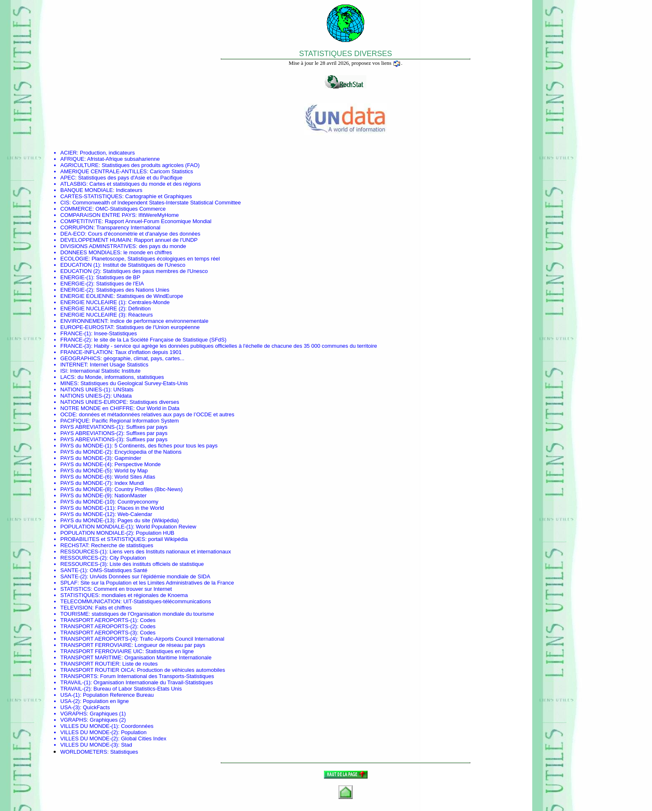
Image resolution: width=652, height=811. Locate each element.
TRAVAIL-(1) (75, 682)
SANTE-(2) (73, 576)
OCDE (68, 414)
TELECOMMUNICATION (90, 601)
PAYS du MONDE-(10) (87, 502)
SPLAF (68, 583)
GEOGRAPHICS (80, 358)
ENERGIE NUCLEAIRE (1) (92, 302)
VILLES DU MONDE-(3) (89, 745)
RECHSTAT (74, 545)
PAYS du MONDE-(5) (85, 470)
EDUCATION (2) (80, 271)
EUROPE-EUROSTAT (86, 327)
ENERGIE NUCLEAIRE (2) (92, 308)
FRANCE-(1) (75, 333)
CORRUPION (76, 227)
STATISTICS (75, 589)
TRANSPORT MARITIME (90, 657)
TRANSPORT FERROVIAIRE (95, 645)
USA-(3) (70, 707)
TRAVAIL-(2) (75, 689)
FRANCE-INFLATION (86, 352)
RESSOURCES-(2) (83, 558)
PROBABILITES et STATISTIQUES (102, 539)
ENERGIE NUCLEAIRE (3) (92, 315)
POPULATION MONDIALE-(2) (96, 533)
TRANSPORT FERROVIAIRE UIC (101, 651)
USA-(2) (70, 701)
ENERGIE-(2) (76, 283)
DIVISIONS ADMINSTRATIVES (98, 246)
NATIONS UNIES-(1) (85, 389)
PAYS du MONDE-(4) (85, 464)
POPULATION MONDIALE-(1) (96, 526)
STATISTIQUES (79, 595)
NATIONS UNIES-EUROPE (93, 402)
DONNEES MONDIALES (90, 252)
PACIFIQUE (74, 421)
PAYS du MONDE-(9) (85, 495)
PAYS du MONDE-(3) (85, 458)
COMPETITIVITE (81, 221)
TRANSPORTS (78, 676)
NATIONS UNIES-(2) (85, 396)
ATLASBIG (73, 184)
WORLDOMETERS (83, 752)
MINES (68, 383)
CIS (64, 202)
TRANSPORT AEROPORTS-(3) (98, 632)
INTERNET (73, 364)
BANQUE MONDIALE (86, 190)
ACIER (68, 153)
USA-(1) (70, 695)
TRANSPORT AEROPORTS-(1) (98, 620)
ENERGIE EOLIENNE (87, 296)
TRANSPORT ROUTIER (89, 664)
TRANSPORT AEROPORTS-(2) (98, 626)
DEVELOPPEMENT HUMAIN (95, 240)
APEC (67, 177)
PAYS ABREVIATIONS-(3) (91, 439)
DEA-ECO (72, 234)
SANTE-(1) (73, 570)
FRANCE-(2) (75, 340)
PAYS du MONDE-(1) (85, 445)
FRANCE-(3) (75, 346)
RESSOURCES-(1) (83, 551)
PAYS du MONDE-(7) (85, 483)
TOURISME (74, 614)
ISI (63, 371)
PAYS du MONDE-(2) (85, 452)
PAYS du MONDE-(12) (87, 514)
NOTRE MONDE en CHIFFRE (96, 408)
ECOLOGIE (74, 259)
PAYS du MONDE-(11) (87, 508)
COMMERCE (76, 209)
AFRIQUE (72, 159)
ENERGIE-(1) (76, 277)
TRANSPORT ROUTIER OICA (97, 670)
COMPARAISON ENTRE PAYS (98, 215)
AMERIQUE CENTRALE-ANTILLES (103, 171)
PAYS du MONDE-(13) (87, 520)
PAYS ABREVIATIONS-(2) (91, 433)
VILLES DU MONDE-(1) (89, 726)
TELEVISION (76, 608)
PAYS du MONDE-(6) (85, 477)
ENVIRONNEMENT (83, 321)
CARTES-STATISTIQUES (91, 196)
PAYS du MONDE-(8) (85, 489)
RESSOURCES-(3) (83, 564)
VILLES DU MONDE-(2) (89, 732)
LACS (67, 377)
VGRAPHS (73, 713)
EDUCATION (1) (80, 265)
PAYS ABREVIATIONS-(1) (91, 427)
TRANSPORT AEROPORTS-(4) (98, 639)
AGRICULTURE (79, 165)
